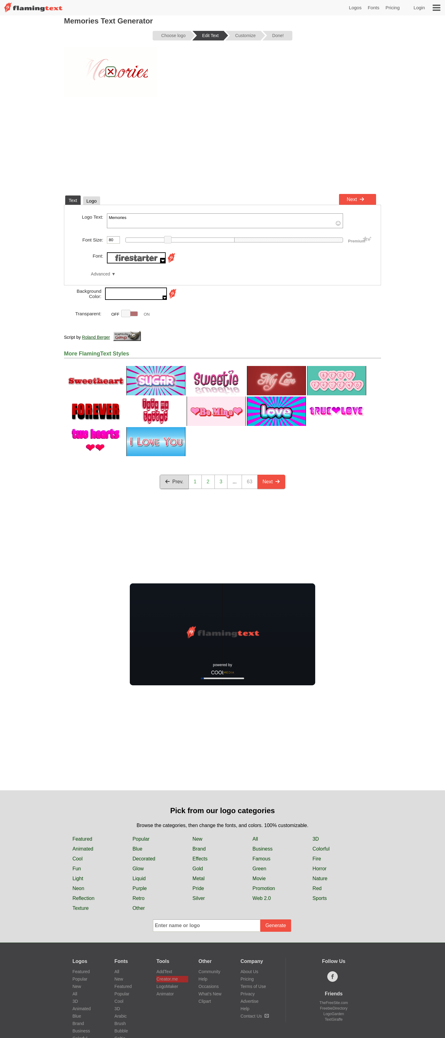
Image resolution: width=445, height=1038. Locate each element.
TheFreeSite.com (334, 1003)
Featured (82, 839)
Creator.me (167, 979)
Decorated (144, 858)
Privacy (247, 993)
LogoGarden (333, 1014)
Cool (77, 858)
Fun (76, 868)
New (197, 839)
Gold (198, 868)
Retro (139, 898)
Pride (198, 888)
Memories (225, 221)
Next (355, 199)
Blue (137, 848)
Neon (78, 888)
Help (202, 979)
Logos (355, 7)
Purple (140, 888)
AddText (164, 971)
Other (139, 908)
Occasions (208, 986)
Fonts (373, 7)
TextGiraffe (334, 1019)
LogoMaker (167, 986)
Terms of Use (253, 986)
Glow (138, 868)
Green (259, 868)
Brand (199, 848)
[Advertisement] (222, 145)
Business (262, 848)
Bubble (121, 1030)
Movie (259, 878)
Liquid (139, 878)
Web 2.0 (261, 898)
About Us (249, 971)
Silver (199, 898)
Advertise (249, 1001)
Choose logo (173, 35)
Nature (319, 878)
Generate (275, 925)
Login (419, 7)
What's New (209, 993)
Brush (120, 1023)
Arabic (120, 1016)
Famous (261, 858)
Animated (82, 848)
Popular (141, 839)
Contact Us (254, 1016)
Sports (319, 898)
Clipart (204, 1001)
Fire (316, 858)
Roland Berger (96, 337)
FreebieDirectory (334, 1008)
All (255, 839)
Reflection (83, 898)
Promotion (263, 888)
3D (315, 839)
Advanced (100, 274)
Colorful (320, 848)
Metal (199, 878)
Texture (80, 908)
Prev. (174, 481)
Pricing (392, 7)
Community (209, 971)
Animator (165, 993)
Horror (319, 868)
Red (316, 888)
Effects (200, 858)
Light (77, 878)
